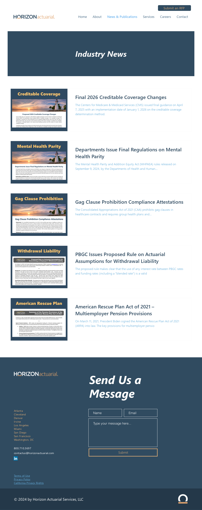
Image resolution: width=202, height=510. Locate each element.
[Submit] (123, 453)
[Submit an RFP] (174, 8)
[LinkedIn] (16, 458)
